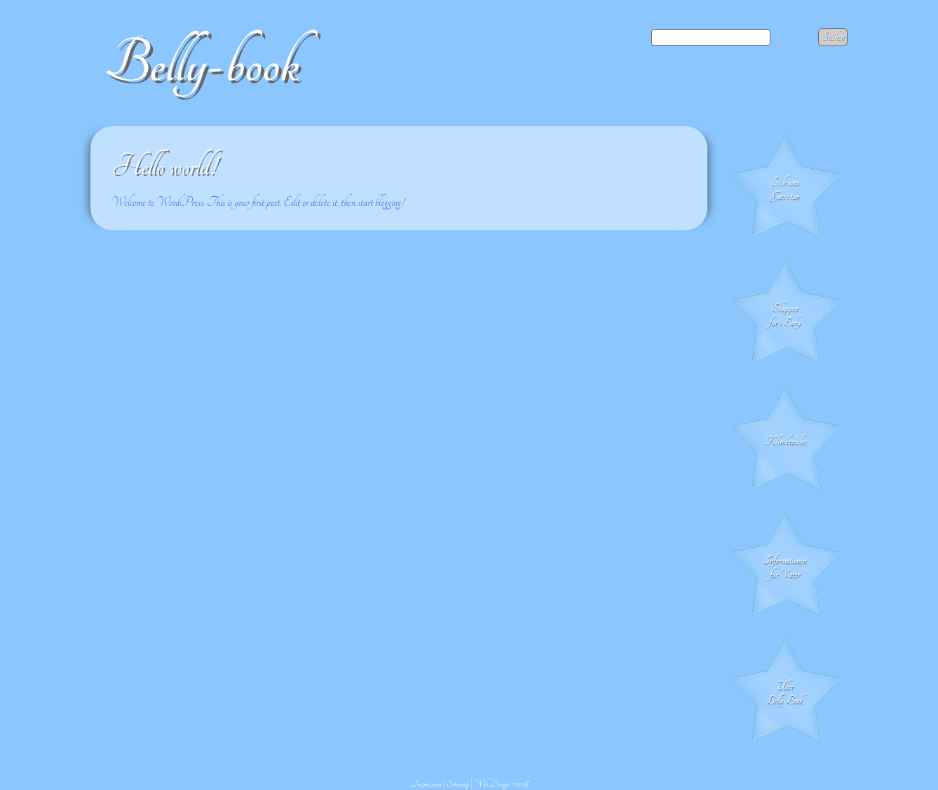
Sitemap (458, 783)
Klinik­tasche (785, 441)
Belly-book (201, 64)
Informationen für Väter (784, 567)
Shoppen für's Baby (785, 315)
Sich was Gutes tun (784, 189)
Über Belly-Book (784, 693)
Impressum (426, 783)
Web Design (492, 783)
